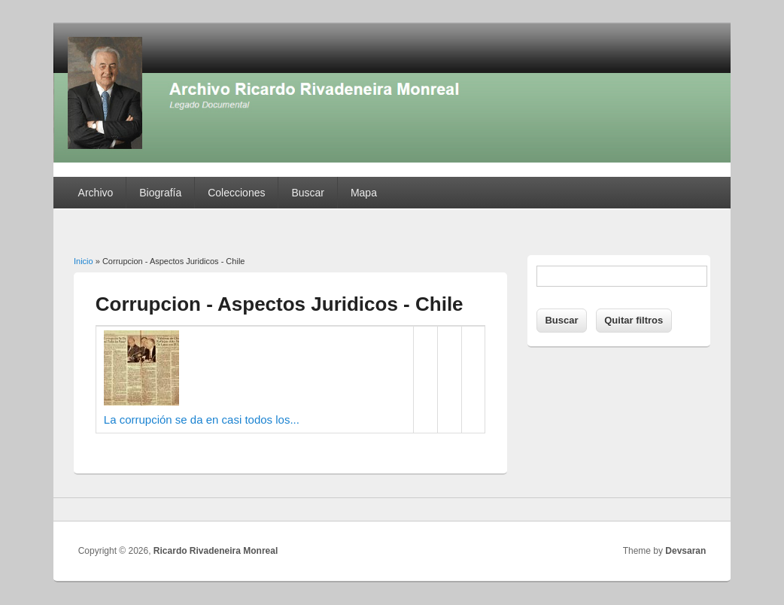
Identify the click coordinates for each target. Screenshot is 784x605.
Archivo (96, 193)
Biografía (160, 193)
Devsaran (685, 551)
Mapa (364, 193)
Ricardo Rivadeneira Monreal (215, 551)
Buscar (307, 193)
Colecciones (236, 193)
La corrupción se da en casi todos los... (201, 419)
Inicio (83, 261)
